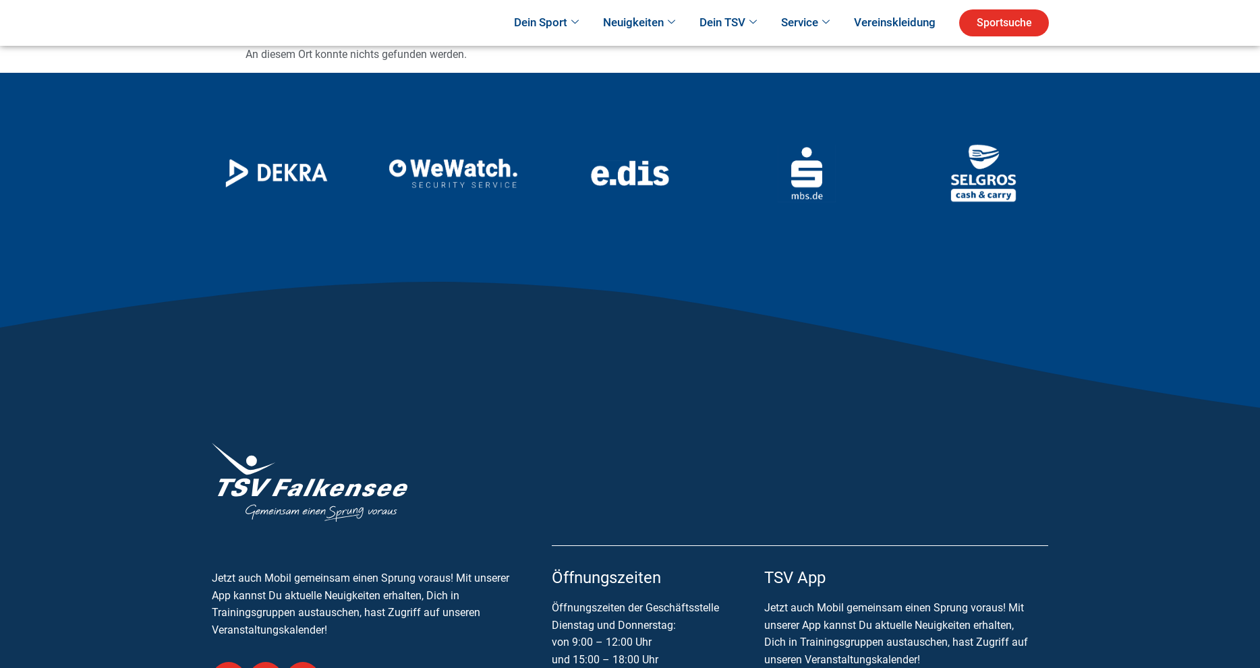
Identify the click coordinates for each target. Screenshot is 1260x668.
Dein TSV (728, 42)
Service (805, 42)
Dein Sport (546, 42)
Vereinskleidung (895, 41)
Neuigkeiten (639, 42)
